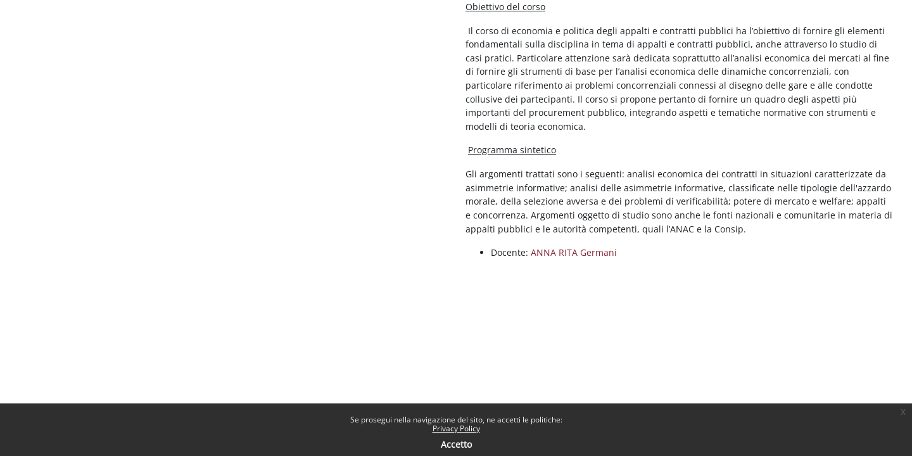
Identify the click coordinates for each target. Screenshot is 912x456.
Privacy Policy (456, 428)
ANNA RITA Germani (574, 252)
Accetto (456, 444)
